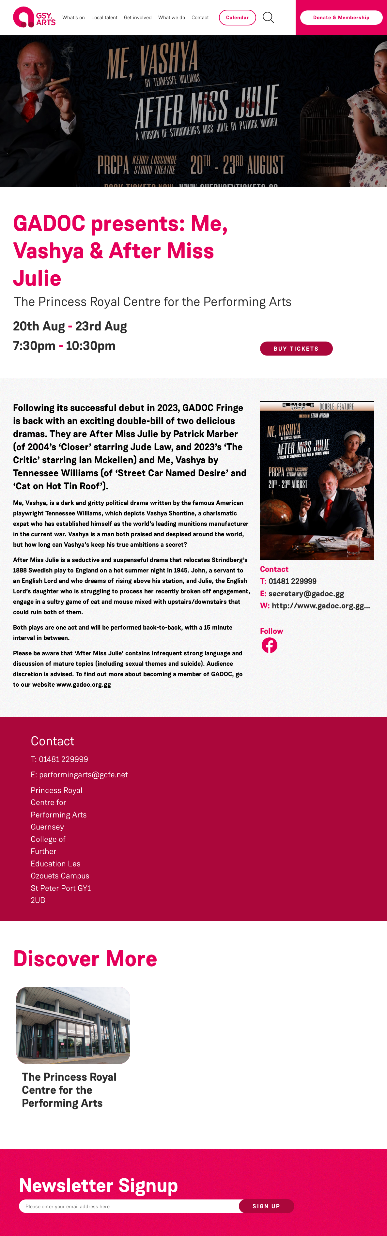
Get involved (138, 17)
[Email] (150, 1206)
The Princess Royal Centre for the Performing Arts (153, 301)
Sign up (267, 1206)
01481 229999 (293, 581)
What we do (171, 17)
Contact (200, 17)
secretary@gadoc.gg (306, 593)
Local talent (104, 17)
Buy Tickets (296, 349)
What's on (73, 17)
